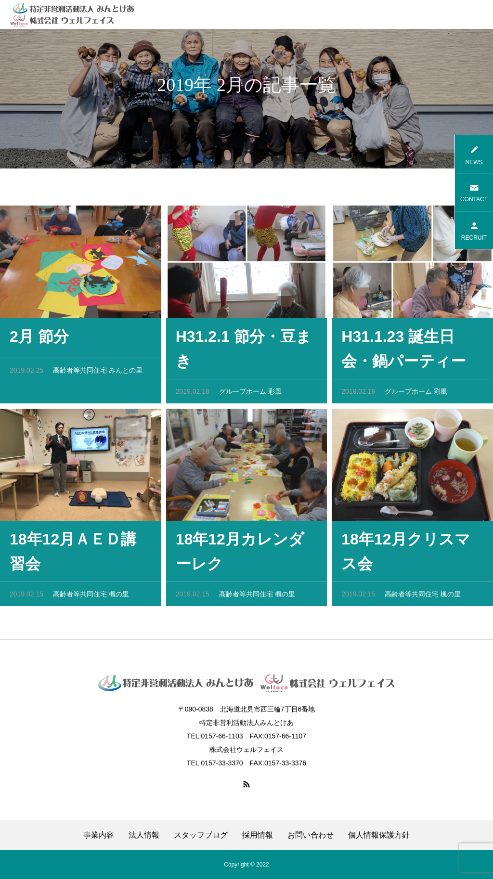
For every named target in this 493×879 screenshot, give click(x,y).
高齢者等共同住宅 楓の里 (91, 596)
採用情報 (257, 835)
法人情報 (144, 835)
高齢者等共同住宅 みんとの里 (98, 372)
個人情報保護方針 (379, 835)
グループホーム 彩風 (250, 394)
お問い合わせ (310, 835)
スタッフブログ (201, 835)
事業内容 (98, 835)
